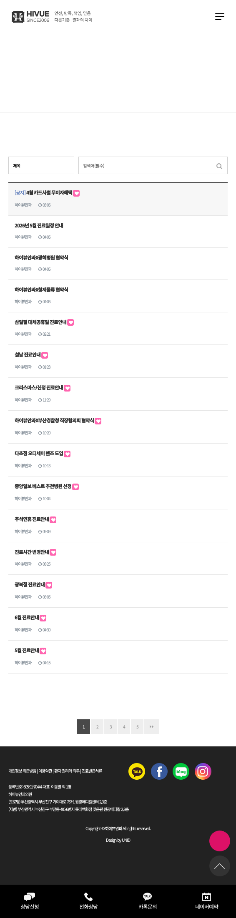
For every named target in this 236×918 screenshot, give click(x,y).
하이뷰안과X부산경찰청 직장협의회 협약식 (58, 420)
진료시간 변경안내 (35, 552)
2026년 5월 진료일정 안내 (39, 225)
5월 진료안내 (30, 650)
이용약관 (45, 771)
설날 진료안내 (31, 354)
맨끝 (151, 726)
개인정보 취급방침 (22, 771)
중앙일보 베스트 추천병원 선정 (47, 486)
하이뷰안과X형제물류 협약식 (41, 289)
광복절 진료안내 (33, 584)
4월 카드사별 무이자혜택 (47, 192)
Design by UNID (118, 840)
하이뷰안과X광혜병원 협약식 (41, 257)
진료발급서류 (92, 771)
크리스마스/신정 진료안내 (42, 387)
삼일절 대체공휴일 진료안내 (44, 322)
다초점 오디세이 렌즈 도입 (42, 453)
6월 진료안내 (30, 617)
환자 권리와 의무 (66, 771)
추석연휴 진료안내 (35, 519)
